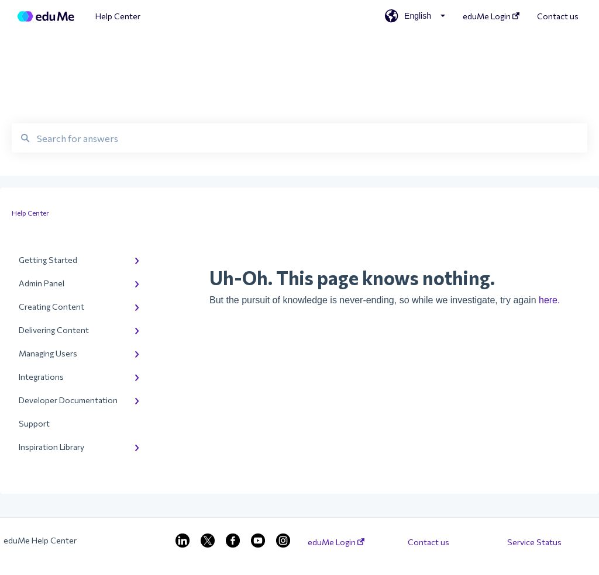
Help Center (117, 16)
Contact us (428, 542)
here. (549, 300)
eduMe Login (336, 542)
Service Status (534, 542)
